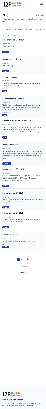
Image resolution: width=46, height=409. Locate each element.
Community (18, 29)
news (5, 91)
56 (28, 259)
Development (40, 29)
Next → (23, 273)
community (6, 163)
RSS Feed (39, 15)
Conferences (29, 29)
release (5, 52)
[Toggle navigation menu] (42, 4)
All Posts (7, 29)
